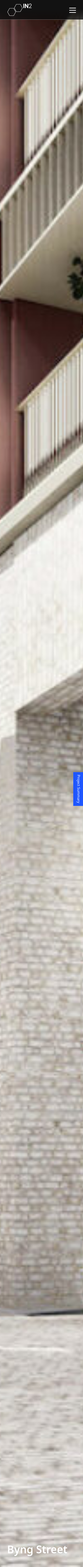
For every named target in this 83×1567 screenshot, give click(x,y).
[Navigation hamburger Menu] (72, 9)
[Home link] (19, 10)
